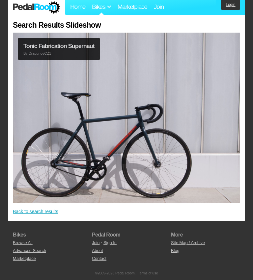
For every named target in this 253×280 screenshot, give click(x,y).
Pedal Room (36, 7)
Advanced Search (29, 250)
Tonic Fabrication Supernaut (59, 46)
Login (230, 4)
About (97, 250)
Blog (175, 250)
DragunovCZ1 (40, 53)
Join (159, 6)
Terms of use (148, 273)
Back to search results (35, 211)
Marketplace (132, 6)
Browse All (23, 242)
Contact (99, 258)
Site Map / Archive (188, 242)
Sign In (110, 242)
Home (77, 6)
